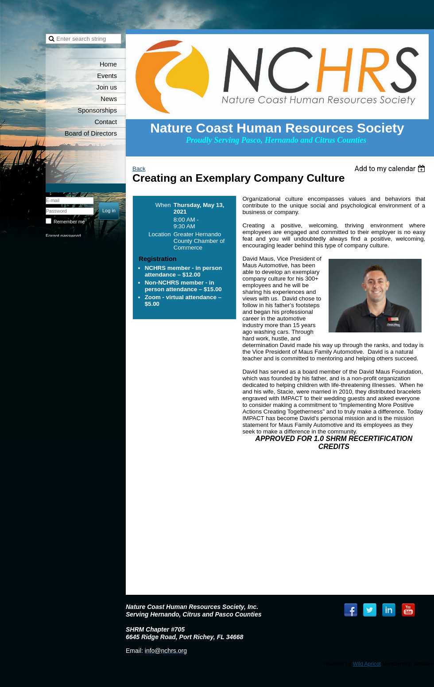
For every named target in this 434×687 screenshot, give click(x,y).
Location (159, 234)
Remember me (69, 221)
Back (139, 168)
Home (108, 64)
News (109, 98)
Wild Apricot (367, 664)
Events (107, 75)
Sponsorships (97, 110)
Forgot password (63, 235)
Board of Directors (91, 133)
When (163, 205)
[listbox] (390, 168)
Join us (107, 87)
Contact (105, 121)
